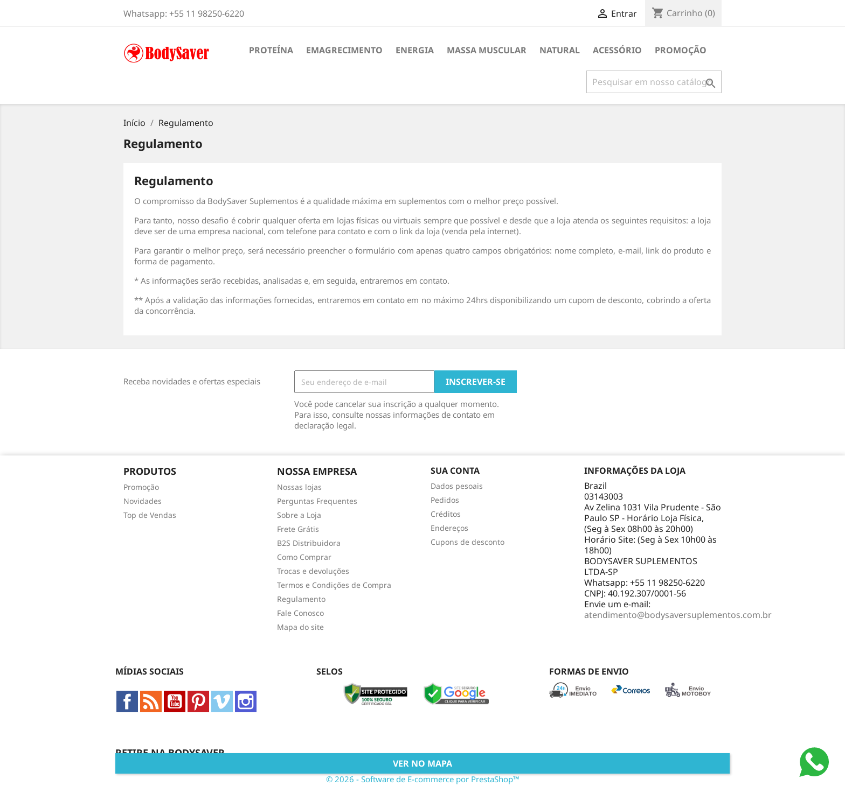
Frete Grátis (298, 529)
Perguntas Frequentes (317, 501)
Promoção (681, 50)
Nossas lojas (299, 487)
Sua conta (455, 470)
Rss (151, 701)
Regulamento (301, 599)
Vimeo (222, 701)
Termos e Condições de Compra (334, 585)
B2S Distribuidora (309, 543)
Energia (415, 50)
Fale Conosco (300, 613)
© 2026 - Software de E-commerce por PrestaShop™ (423, 779)
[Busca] (654, 82)
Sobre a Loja (299, 515)
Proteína (271, 50)
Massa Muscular (487, 50)
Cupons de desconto (467, 542)
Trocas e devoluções (313, 571)
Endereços (449, 528)
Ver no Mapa (422, 763)
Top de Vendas (149, 515)
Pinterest (198, 701)
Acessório (617, 50)
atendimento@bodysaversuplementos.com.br (678, 615)
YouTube (174, 701)
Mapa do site (300, 627)
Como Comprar (304, 557)
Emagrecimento (344, 50)
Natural (559, 50)
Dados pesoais (457, 486)
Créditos (446, 514)
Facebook (127, 701)
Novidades (142, 501)
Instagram (246, 701)
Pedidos (445, 500)
